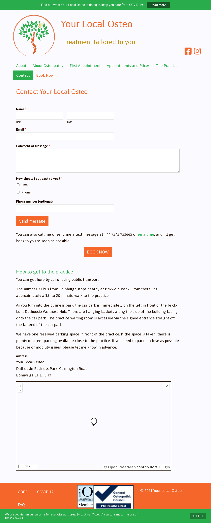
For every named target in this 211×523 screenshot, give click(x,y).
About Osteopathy (48, 65)
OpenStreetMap (122, 467)
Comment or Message (33, 146)
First (18, 121)
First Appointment (85, 65)
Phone (26, 192)
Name (21, 109)
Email (21, 129)
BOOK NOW (98, 252)
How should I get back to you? (39, 178)
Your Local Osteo (102, 25)
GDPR (23, 492)
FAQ (21, 504)
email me (146, 234)
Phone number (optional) (34, 201)
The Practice (167, 65)
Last (69, 121)
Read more (158, 5)
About (21, 65)
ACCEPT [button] (198, 516)
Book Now (45, 75)
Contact (23, 75)
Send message (32, 221)
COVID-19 (45, 492)
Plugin (164, 467)
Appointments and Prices (128, 65)
